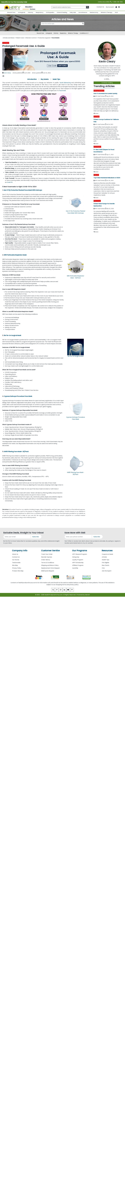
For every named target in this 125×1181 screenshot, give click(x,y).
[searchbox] (70, 7)
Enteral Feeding (62, 12)
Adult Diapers (97, 146)
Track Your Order (47, 555)
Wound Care (11, 12)
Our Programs (79, 551)
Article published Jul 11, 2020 (21, 73)
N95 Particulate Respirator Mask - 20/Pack (75, 277)
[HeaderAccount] (110, 7)
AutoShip (75, 568)
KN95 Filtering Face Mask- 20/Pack (16, 452)
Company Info (19, 551)
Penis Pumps (97, 201)
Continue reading (107, 83)
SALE (116, 12)
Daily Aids (73, 12)
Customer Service (50, 551)
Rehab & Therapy (106, 12)
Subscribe (35, 537)
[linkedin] (64, 590)
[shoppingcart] (119, 7)
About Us (15, 555)
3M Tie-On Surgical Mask (12, 336)
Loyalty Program (77, 560)
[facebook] (57, 590)
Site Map (15, 566)
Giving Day (75, 557)
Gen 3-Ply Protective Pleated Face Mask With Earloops (22, 191)
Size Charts (105, 566)
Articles (104, 557)
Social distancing (65, 83)
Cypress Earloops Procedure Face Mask (18, 397)
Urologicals (21, 12)
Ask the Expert (106, 571)
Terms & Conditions (47, 563)
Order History (45, 560)
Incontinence (82, 12)
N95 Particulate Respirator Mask (15, 255)
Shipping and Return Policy (50, 566)
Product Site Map (17, 571)
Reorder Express (46, 557)
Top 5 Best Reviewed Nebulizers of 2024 (107, 178)
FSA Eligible (105, 563)
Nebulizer (96, 175)
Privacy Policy (16, 568)
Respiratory (39, 12)
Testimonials (16, 563)
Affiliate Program (77, 566)
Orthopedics (50, 12)
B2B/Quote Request (47, 571)
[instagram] (60, 590)
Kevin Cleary (7, 73)
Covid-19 (9, 183)
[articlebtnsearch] (62, 26)
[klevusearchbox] (87, 7)
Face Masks (6, 43)
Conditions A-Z (84, 33)
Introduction (32, 79)
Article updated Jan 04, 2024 (41, 73)
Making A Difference (99, 90)
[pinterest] (72, 590)
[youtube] (68, 590)
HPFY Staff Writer (100, 96)
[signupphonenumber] (78, 537)
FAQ (103, 568)
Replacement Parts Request (50, 568)
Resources (107, 551)
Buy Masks (45, 79)
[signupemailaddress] (17, 537)
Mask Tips (56, 79)
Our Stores (15, 560)
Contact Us (100, 7)
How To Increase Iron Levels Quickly (105, 93)
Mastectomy (94, 12)
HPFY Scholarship (77, 563)
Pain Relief (96, 116)
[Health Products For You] (12, 7)
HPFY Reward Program (79, 555)
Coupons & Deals (107, 555)
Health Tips (105, 560)
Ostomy (30, 12)
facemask (62, 91)
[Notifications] (116, 7)
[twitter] (53, 590)
